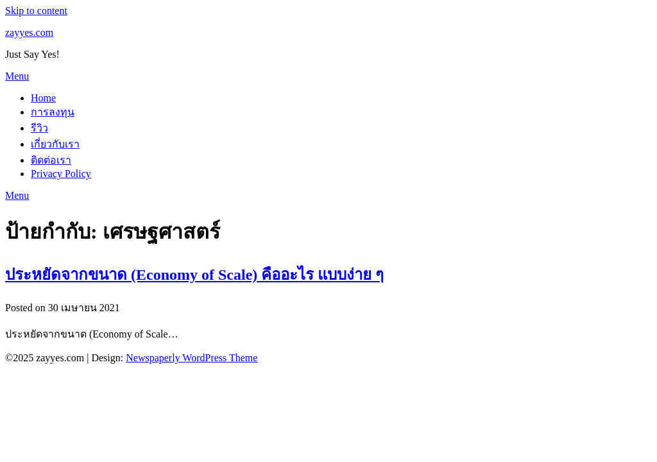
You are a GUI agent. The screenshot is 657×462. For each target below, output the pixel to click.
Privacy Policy (61, 173)
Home (43, 97)
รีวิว (39, 128)
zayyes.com (29, 32)
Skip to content (36, 10)
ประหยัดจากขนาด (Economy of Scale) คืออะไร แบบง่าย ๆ (194, 274)
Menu (17, 76)
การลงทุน (52, 112)
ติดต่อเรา (51, 160)
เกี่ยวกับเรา (55, 144)
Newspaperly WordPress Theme (191, 357)
